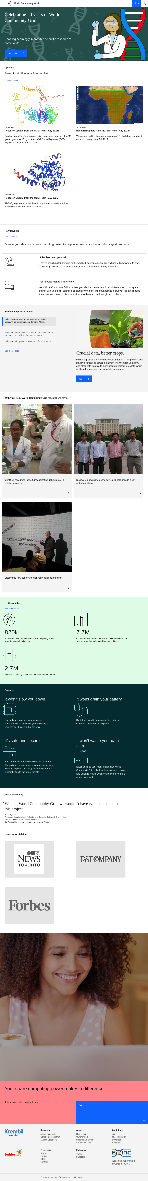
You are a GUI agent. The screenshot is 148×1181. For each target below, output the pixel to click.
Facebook (80, 1157)
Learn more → (11, 236)
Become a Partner (84, 1140)
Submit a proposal (48, 1140)
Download (116, 1140)
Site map (77, 1177)
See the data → (12, 608)
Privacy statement (48, 1177)
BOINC (126, 1164)
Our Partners (82, 1137)
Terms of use (65, 1177)
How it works (82, 1134)
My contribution (119, 1137)
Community (45, 1150)
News (43, 1153)
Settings (116, 1143)
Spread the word (83, 1143)
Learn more (15, 53)
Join (84, 379)
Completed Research (50, 1137)
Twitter (79, 1154)
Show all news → (13, 80)
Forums (43, 1156)
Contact (44, 1162)
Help (42, 1159)
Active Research (48, 1134)
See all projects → (13, 351)
